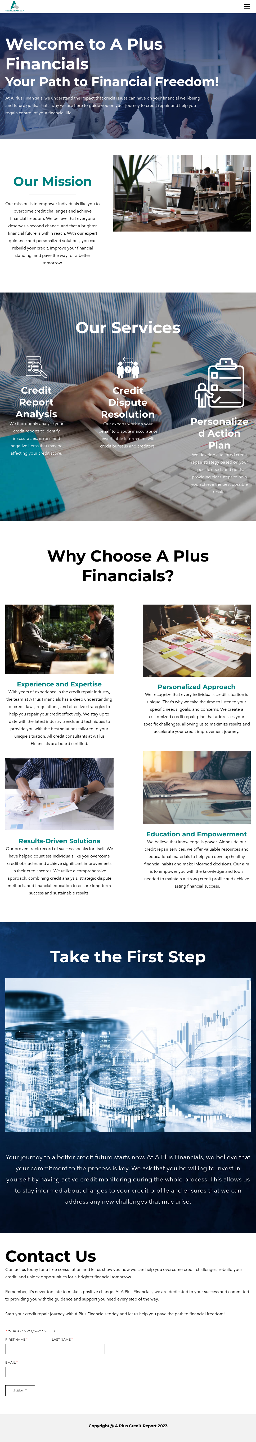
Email (11, 1362)
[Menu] (246, 6)
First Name (16, 1339)
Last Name (62, 1339)
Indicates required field (30, 1331)
